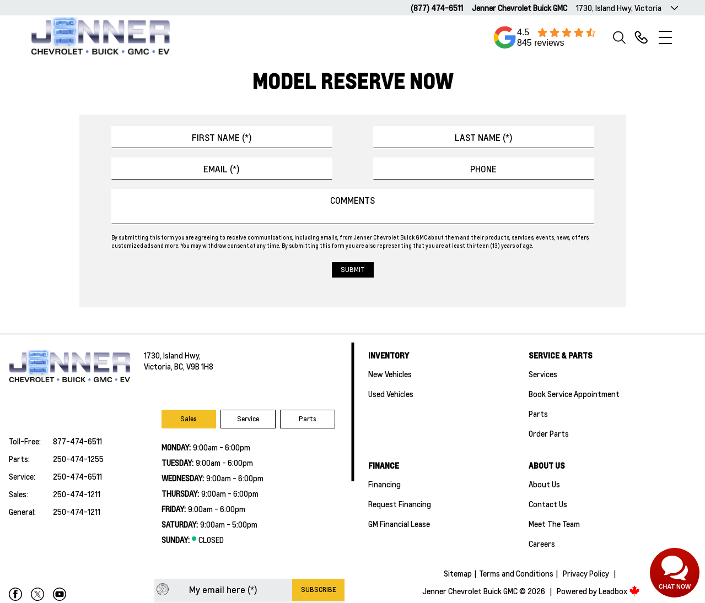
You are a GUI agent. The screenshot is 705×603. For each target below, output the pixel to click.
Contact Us (548, 504)
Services (543, 374)
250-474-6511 (77, 476)
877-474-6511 (77, 441)
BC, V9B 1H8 (193, 366)
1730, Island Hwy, (172, 355)
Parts (307, 419)
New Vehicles (390, 374)
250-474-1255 (78, 459)
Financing (384, 484)
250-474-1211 (76, 494)
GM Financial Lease (399, 524)
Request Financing (399, 504)
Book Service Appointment (574, 394)
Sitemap (458, 573)
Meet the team (554, 524)
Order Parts (549, 433)
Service (248, 419)
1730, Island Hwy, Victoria (618, 8)
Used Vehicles (390, 394)
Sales (188, 419)
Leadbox (619, 591)
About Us (544, 484)
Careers (542, 543)
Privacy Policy (586, 573)
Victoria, (159, 366)
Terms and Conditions (516, 573)
